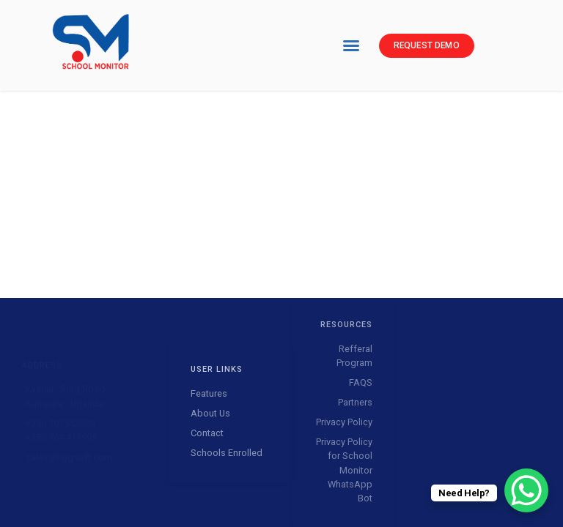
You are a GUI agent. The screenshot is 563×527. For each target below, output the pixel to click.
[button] (351, 45)
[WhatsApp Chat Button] (526, 490)
